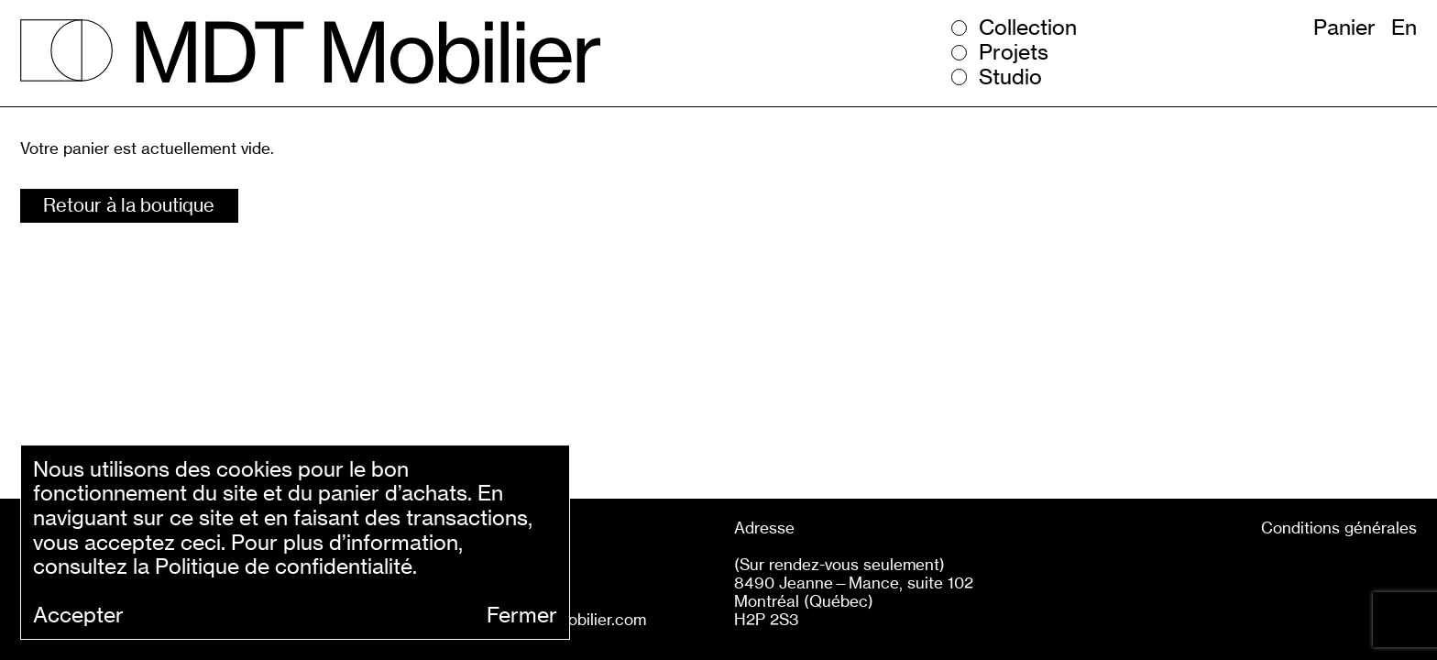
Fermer (522, 615)
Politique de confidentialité (283, 566)
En (1404, 27)
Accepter (78, 615)
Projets (1013, 52)
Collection (1028, 28)
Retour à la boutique (128, 205)
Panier (1344, 27)
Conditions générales (1339, 527)
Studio (1010, 77)
